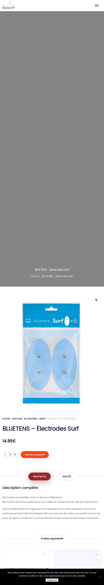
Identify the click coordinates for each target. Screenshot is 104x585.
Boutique (17, 418)
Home (34, 276)
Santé (42, 418)
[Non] (100, 576)
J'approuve (52, 580)
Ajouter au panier (35, 454)
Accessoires (30, 418)
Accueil (6, 418)
